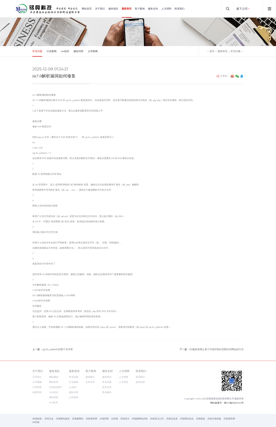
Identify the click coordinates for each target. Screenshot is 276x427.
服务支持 (153, 8)
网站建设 (53, 377)
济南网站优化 (187, 418)
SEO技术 (53, 402)
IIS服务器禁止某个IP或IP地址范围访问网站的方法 (216, 349)
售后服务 (106, 392)
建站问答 (78, 51)
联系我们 (179, 8)
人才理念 (123, 382)
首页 (211, 51)
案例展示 (90, 377)
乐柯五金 (49, 418)
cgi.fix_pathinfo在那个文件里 (57, 349)
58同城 (114, 418)
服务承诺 (106, 377)
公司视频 (37, 382)
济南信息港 (172, 418)
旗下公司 (242, 8)
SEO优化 (53, 392)
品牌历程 (37, 392)
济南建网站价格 (140, 418)
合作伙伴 (90, 382)
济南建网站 (77, 418)
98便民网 (104, 418)
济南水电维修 (214, 418)
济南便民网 (91, 418)
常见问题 (37, 51)
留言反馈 (140, 382)
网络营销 (53, 397)
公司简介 (37, 377)
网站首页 (87, 8)
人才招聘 (166, 8)
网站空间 (53, 382)
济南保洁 (124, 418)
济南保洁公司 (157, 418)
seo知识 (65, 51)
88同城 (35, 422)
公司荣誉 (37, 387)
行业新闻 (52, 51)
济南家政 (200, 418)
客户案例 (140, 8)
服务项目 (113, 8)
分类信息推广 (56, 387)
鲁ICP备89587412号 (234, 402)
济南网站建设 (63, 418)
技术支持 (106, 387)
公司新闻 (93, 51)
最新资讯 (126, 8)
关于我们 (100, 8)
